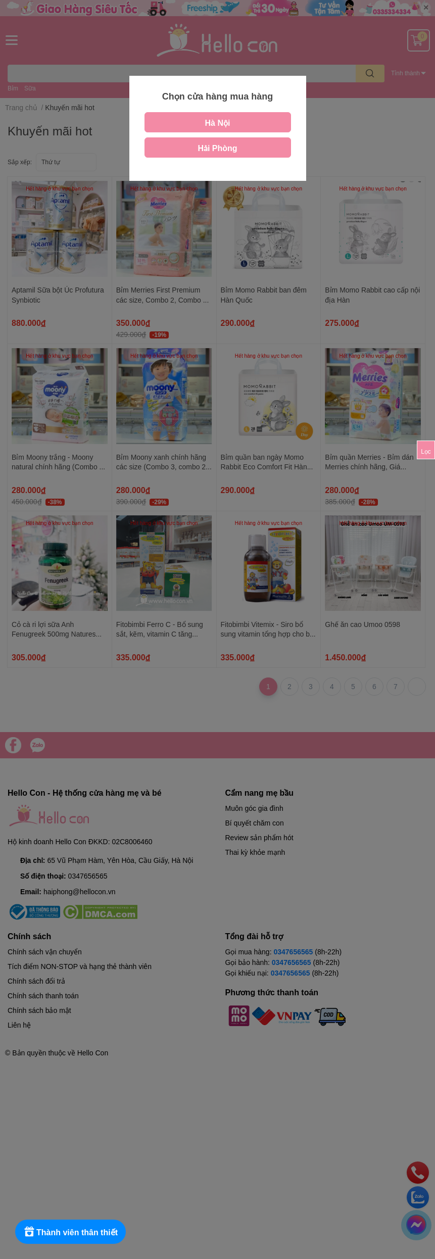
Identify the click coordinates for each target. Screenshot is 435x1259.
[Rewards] (70, 1232)
